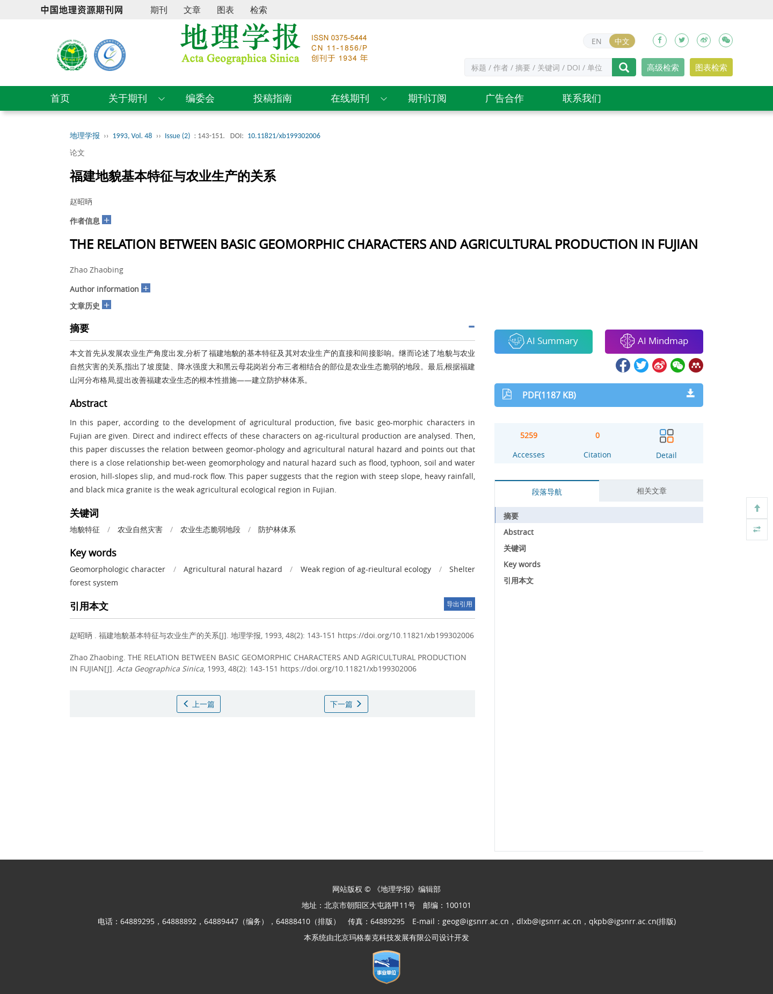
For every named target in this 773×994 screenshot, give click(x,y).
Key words (522, 564)
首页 (60, 98)
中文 (622, 41)
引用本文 (519, 580)
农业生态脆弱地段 (210, 529)
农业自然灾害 (140, 529)
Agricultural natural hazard (233, 569)
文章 (192, 10)
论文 (77, 152)
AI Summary (543, 341)
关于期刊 (127, 98)
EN (597, 41)
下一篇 (346, 704)
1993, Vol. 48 (132, 135)
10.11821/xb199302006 (283, 135)
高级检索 (663, 67)
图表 (225, 10)
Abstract (519, 532)
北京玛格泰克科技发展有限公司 (386, 937)
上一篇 (199, 704)
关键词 (515, 548)
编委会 (200, 98)
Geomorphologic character (117, 569)
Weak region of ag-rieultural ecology (366, 569)
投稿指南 (272, 98)
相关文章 (652, 490)
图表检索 (711, 67)
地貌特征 (85, 529)
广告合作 (504, 98)
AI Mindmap (653, 341)
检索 (258, 10)
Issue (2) (178, 135)
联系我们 (582, 98)
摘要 (511, 516)
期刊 (158, 10)
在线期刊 (350, 98)
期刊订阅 (427, 98)
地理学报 (85, 135)
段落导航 (547, 492)
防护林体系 (277, 529)
